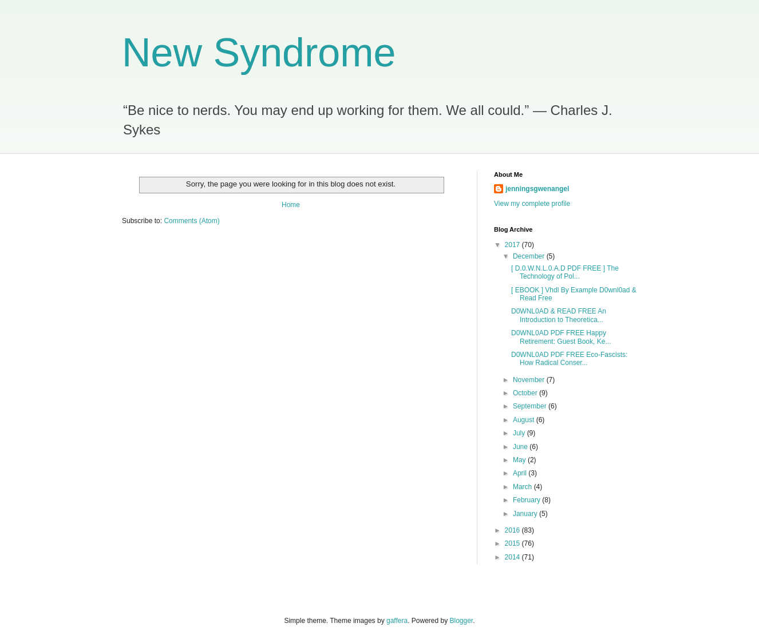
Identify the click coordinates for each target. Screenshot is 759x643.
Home (291, 205)
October (526, 393)
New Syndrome (259, 52)
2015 (513, 543)
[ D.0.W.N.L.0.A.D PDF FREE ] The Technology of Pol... (565, 272)
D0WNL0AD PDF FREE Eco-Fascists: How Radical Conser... (569, 359)
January (526, 514)
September (530, 406)
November (530, 380)
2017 (513, 245)
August (524, 420)
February (527, 500)
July (520, 433)
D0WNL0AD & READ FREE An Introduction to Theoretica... (558, 315)
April (520, 473)
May (520, 460)
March (523, 487)
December (530, 256)
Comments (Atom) (191, 221)
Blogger (461, 621)
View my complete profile (532, 204)
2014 (513, 557)
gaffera (397, 621)
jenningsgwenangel (537, 189)
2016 (513, 530)
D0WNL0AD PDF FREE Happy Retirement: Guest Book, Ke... (561, 337)
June (521, 447)
